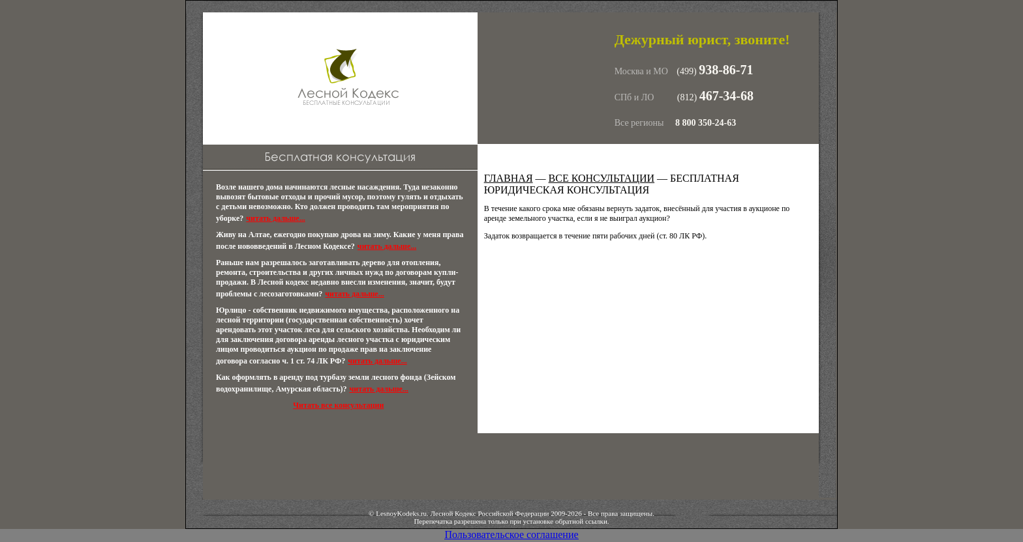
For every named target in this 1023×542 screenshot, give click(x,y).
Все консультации (602, 178)
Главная (508, 178)
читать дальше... (275, 218)
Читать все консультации (338, 405)
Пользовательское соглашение (511, 534)
